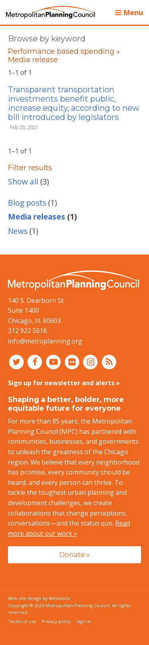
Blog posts (27, 202)
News (17, 230)
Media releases (36, 216)
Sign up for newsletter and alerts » (64, 382)
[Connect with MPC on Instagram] (91, 361)
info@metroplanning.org (45, 341)
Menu (129, 12)
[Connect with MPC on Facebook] (36, 361)
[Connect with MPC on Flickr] (73, 361)
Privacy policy (56, 621)
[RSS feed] (109, 361)
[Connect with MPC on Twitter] (17, 361)
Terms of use (22, 621)
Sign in (84, 621)
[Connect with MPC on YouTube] (54, 361)
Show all (23, 181)
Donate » (74, 554)
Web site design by (39, 598)
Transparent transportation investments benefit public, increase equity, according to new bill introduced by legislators (73, 103)
